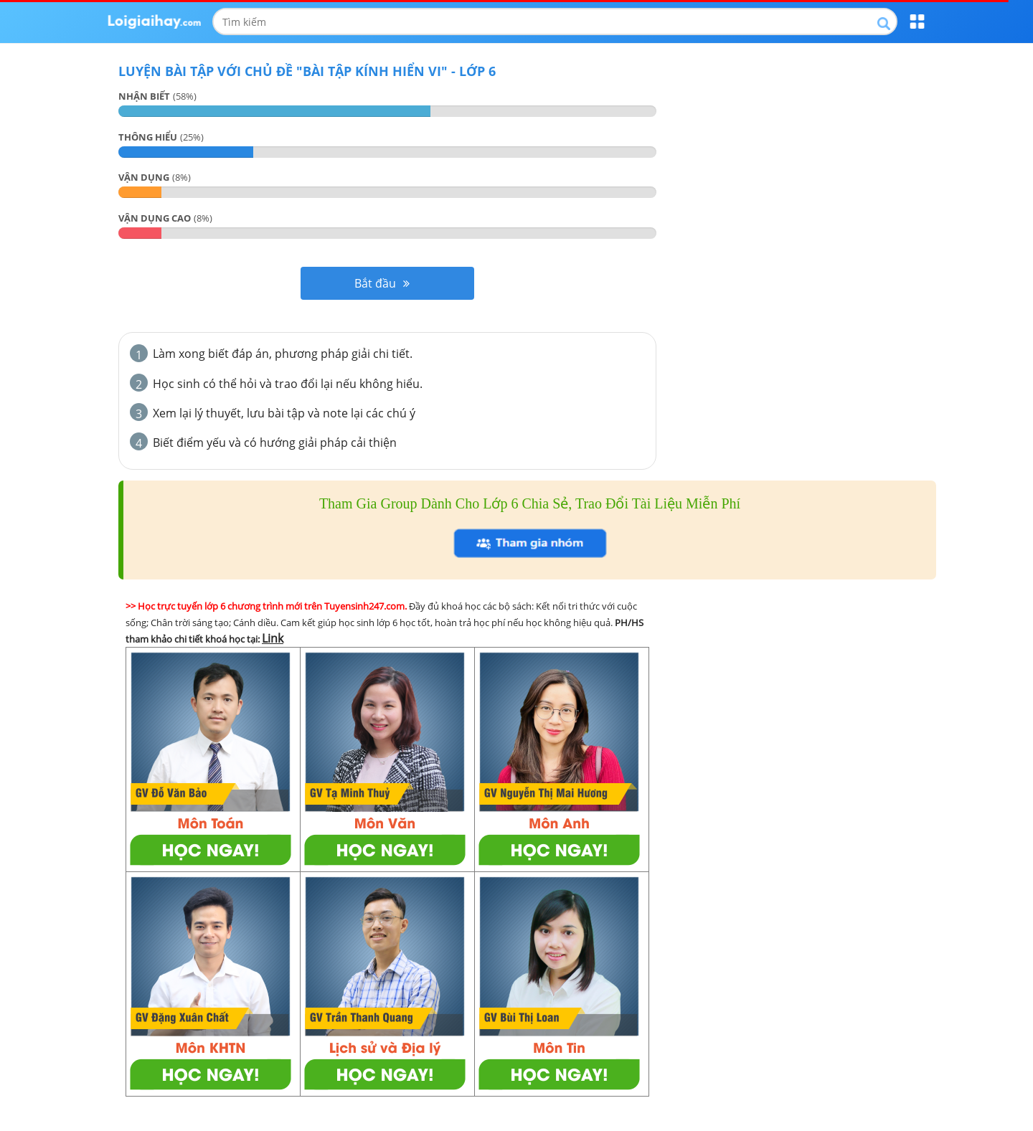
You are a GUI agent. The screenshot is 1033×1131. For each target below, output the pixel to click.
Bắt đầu (382, 283)
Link (272, 638)
